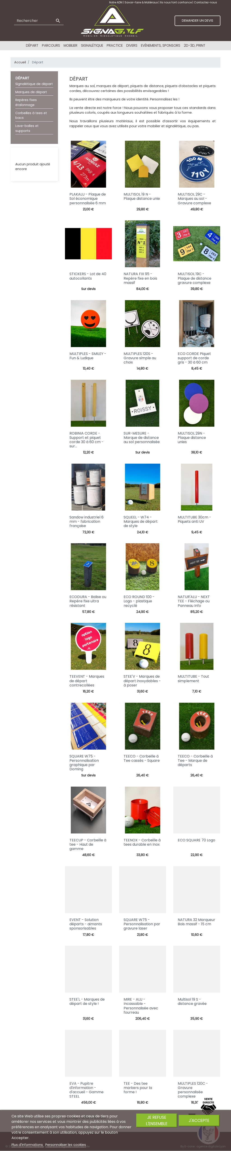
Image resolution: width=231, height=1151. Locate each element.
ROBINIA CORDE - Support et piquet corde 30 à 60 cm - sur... (86, 440)
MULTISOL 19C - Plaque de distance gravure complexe (194, 278)
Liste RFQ (22, 155)
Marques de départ (31, 92)
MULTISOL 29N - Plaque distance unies (192, 437)
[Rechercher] (39, 20)
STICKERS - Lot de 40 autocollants (87, 276)
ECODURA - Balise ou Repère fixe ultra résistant (87, 601)
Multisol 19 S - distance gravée (192, 1001)
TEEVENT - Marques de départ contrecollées (86, 681)
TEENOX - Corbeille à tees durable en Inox (142, 842)
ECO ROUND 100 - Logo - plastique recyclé (139, 601)
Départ (22, 78)
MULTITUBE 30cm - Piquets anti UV (194, 519)
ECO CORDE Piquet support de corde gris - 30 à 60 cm (194, 358)
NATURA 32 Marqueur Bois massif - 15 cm (196, 922)
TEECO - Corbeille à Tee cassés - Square (142, 758)
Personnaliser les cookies (65, 1144)
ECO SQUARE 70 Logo (196, 840)
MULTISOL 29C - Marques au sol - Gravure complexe (194, 198)
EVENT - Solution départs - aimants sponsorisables (85, 924)
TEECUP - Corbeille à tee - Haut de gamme (87, 844)
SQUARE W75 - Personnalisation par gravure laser (142, 924)
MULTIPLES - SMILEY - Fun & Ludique (87, 356)
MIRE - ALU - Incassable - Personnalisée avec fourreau (141, 1006)
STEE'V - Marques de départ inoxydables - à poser (142, 681)
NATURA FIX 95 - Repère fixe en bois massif (140, 278)
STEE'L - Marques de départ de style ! (87, 1001)
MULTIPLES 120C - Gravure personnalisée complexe (193, 1090)
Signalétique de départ (34, 84)
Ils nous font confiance (176, 2)
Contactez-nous (205, 2)
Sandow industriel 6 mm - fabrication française (86, 521)
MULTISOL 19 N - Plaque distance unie (142, 196)
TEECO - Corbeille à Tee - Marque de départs (195, 760)
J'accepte (199, 1120)
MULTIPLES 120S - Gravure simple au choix (140, 358)
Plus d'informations (28, 1144)
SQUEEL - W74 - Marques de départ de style (141, 521)
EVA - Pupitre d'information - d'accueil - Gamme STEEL (86, 1090)
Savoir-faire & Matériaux (142, 2)
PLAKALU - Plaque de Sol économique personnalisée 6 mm (87, 198)
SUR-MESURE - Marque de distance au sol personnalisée (142, 437)
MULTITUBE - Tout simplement (193, 678)
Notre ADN (116, 2)
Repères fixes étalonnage (26, 102)
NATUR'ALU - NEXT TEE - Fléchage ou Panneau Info (194, 601)
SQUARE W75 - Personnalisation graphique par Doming (84, 763)
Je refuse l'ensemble (156, 1120)
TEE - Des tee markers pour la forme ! (138, 1088)
